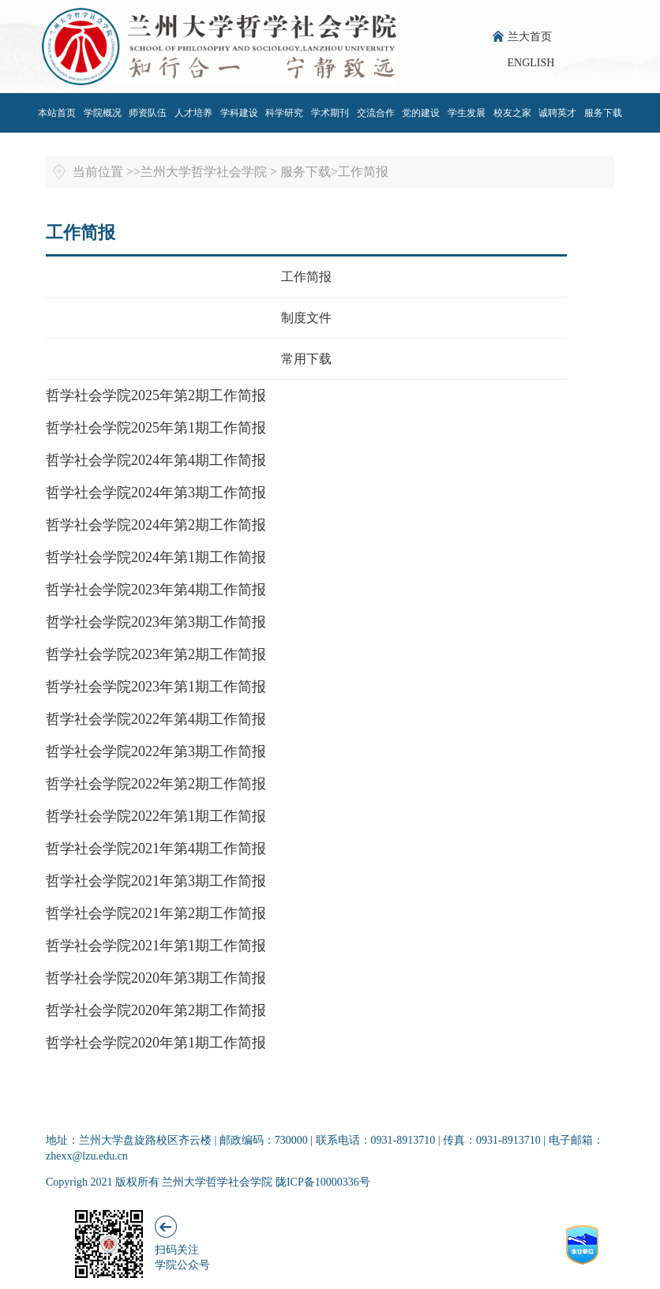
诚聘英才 (557, 112)
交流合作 (376, 112)
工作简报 (363, 171)
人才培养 (193, 112)
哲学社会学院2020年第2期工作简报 (156, 1010)
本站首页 (57, 112)
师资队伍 (148, 112)
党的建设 (421, 112)
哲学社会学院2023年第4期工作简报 (156, 590)
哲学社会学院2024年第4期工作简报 (156, 460)
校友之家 (512, 112)
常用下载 (306, 358)
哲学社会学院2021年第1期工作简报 (156, 946)
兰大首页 (530, 37)
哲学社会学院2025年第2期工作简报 (156, 395)
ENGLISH (531, 63)
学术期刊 (330, 112)
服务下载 (603, 112)
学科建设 (239, 112)
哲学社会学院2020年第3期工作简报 (156, 978)
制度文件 (306, 317)
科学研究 (284, 112)
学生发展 (467, 112)
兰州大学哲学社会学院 (204, 171)
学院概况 (103, 112)
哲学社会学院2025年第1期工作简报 (156, 428)
